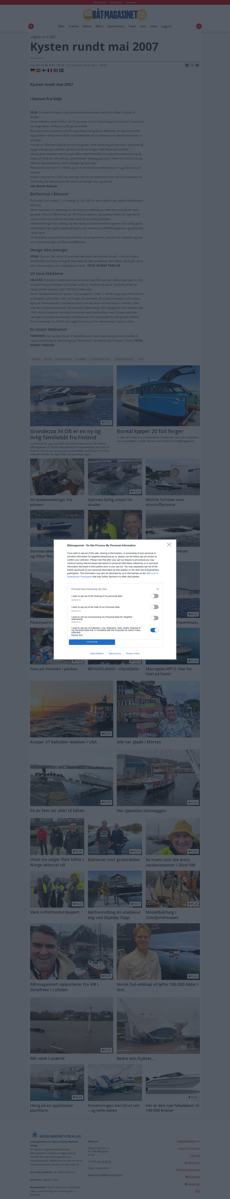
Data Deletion (97, 653)
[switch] (154, 596)
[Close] (170, 546)
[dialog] (115, 599)
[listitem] (115, 589)
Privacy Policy (133, 653)
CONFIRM (92, 642)
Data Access (115, 653)
